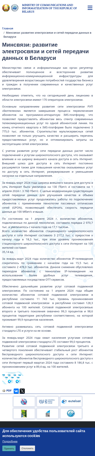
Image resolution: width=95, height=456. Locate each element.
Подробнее (10, 441)
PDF (9, 390)
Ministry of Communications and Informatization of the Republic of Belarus (49, 8)
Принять (9, 448)
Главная (7, 28)
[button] (12, 378)
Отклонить (28, 448)
